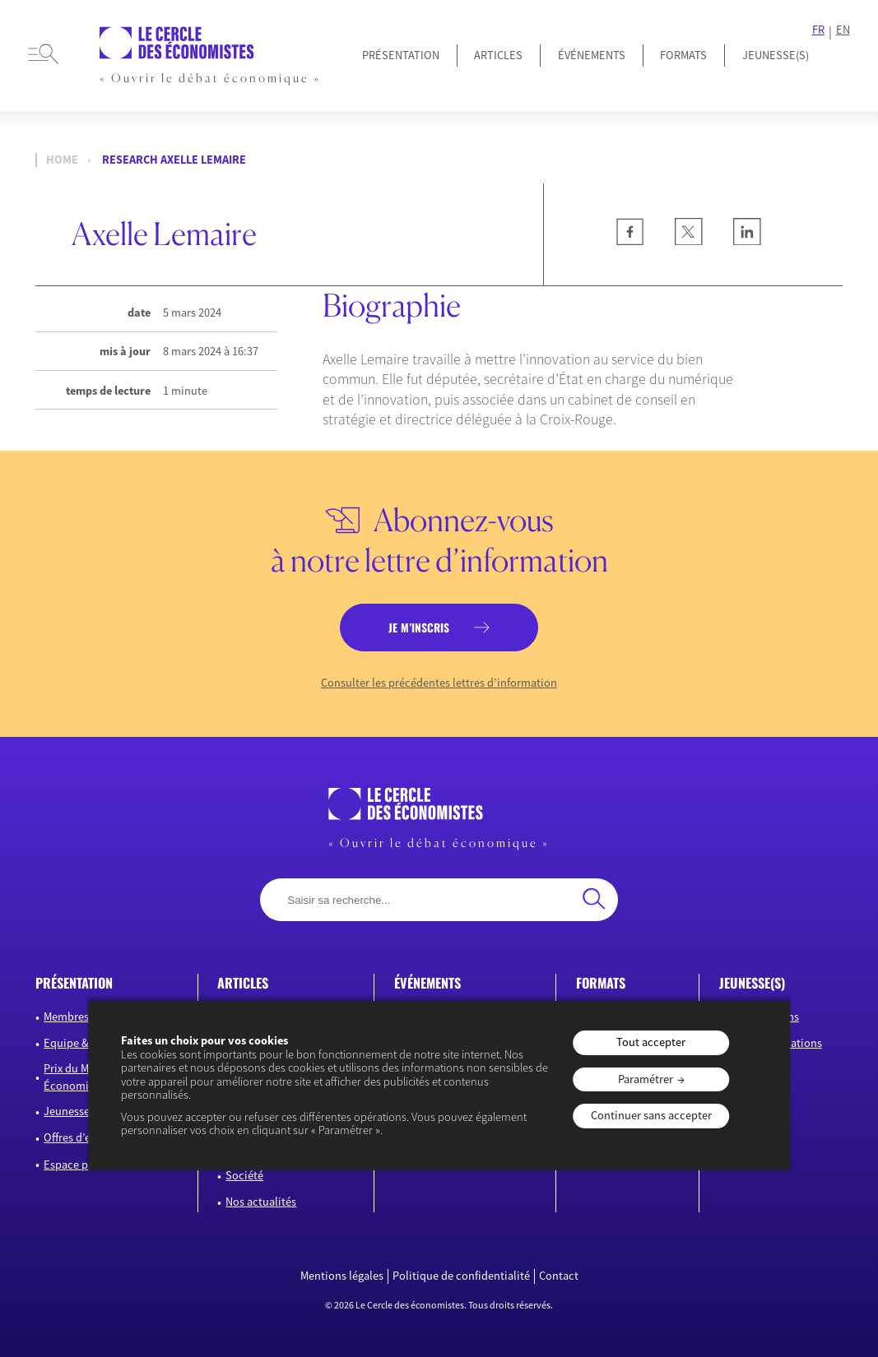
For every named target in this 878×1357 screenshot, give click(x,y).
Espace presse (79, 1164)
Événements (591, 55)
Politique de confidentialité (461, 1276)
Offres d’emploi (82, 1137)
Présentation (400, 55)
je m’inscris (418, 627)
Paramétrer (645, 1079)
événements (427, 983)
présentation (74, 983)
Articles (498, 55)
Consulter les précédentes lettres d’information (439, 683)
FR (818, 30)
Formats (683, 55)
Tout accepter (650, 1042)
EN (843, 30)
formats (600, 983)
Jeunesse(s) (72, 1111)
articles (242, 983)
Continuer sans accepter (651, 1115)
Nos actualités (260, 1201)
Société (244, 1175)
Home (62, 160)
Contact (558, 1276)
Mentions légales (341, 1276)
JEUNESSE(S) (775, 55)
